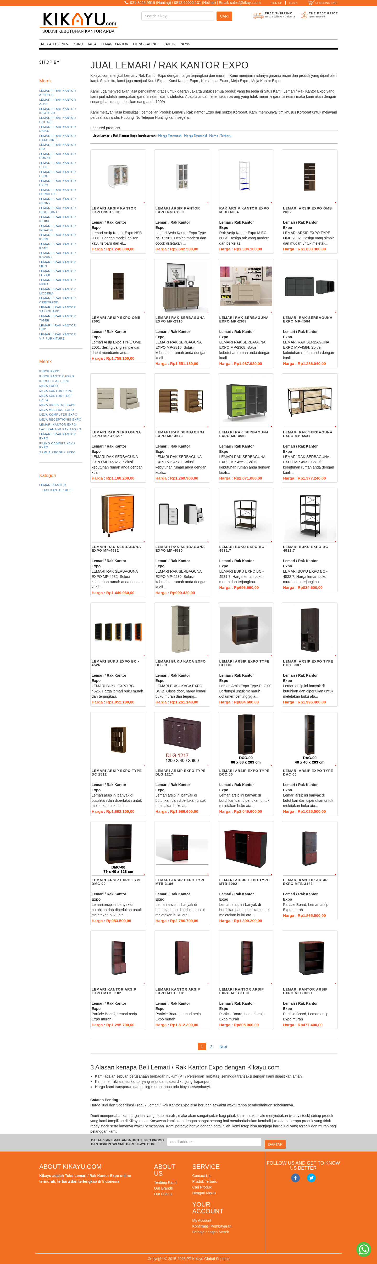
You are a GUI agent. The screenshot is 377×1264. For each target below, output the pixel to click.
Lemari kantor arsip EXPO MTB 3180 (241, 991)
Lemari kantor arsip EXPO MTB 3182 (114, 991)
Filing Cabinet (146, 44)
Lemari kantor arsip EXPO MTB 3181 (178, 991)
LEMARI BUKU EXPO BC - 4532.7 (307, 548)
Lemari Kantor (114, 44)
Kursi (78, 44)
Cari (224, 16)
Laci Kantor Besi (57, 490)
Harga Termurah (170, 135)
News (185, 44)
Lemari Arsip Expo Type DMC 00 (117, 882)
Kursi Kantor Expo (56, 376)
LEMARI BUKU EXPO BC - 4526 (115, 663)
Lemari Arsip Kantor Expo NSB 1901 (178, 210)
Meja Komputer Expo (58, 414)
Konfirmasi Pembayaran (211, 1226)
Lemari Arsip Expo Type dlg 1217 (181, 772)
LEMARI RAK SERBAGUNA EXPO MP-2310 (180, 319)
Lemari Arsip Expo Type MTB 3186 (181, 882)
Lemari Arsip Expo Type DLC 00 (244, 663)
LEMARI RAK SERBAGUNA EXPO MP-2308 (244, 319)
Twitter (311, 1178)
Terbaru (225, 135)
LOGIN (293, 3)
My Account (201, 1220)
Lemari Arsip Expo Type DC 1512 (117, 772)
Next (223, 1047)
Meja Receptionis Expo (60, 419)
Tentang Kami (165, 1182)
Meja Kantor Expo (56, 390)
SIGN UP (276, 3)
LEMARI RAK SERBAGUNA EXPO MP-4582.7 (116, 434)
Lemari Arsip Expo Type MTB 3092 (244, 882)
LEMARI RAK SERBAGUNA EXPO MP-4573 (180, 434)
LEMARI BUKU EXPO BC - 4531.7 (243, 548)
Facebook (295, 1178)
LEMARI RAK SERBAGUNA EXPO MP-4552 (244, 434)
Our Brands (163, 1188)
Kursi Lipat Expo (54, 381)
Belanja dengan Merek (210, 1232)
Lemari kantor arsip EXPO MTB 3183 (305, 882)
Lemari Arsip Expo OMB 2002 (307, 210)
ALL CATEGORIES (54, 44)
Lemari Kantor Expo (57, 424)
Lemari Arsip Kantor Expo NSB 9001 (114, 210)
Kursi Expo (49, 371)
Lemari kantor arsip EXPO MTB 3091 (305, 991)
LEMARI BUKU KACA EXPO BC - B (181, 663)
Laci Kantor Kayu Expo (60, 429)
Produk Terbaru (204, 1181)
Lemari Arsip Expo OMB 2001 (116, 319)
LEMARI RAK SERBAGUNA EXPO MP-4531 (307, 434)
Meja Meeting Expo (56, 409)
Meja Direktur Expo (57, 404)
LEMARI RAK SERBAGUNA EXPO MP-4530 (180, 548)
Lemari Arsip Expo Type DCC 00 (244, 772)
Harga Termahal (195, 135)
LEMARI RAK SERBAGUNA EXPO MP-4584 (307, 319)
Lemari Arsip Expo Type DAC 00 (308, 772)
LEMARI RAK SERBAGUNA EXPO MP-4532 (116, 548)
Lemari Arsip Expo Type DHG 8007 (308, 663)
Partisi (169, 44)
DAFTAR (275, 1144)
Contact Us (201, 1176)
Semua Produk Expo (57, 452)
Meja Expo (48, 386)
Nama (213, 135)
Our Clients (163, 1194)
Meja (92, 44)
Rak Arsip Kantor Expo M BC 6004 (244, 210)
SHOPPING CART (323, 3)
